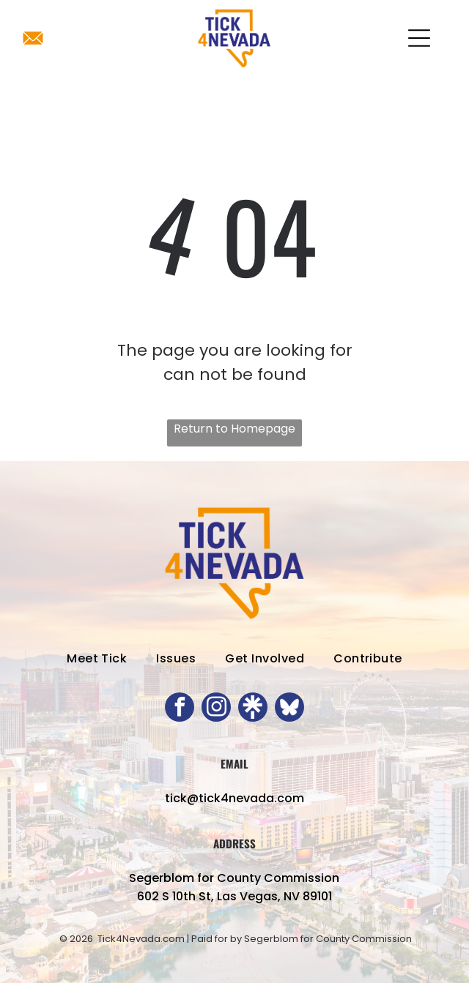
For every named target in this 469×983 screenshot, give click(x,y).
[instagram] (216, 708)
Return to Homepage (234, 428)
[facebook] (179, 708)
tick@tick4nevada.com (234, 798)
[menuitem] (96, 658)
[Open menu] (419, 38)
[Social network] (252, 708)
